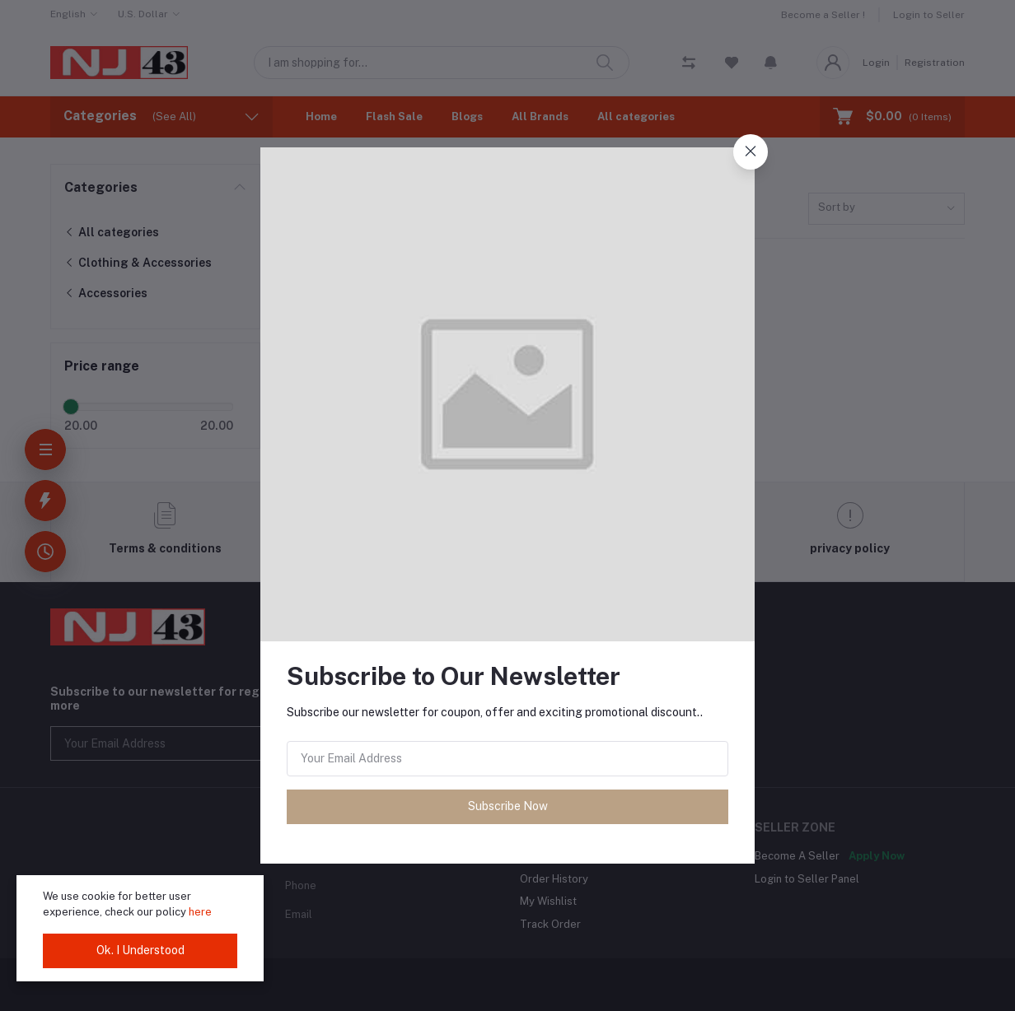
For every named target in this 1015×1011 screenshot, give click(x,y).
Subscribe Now (508, 806)
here (200, 912)
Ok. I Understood (140, 950)
